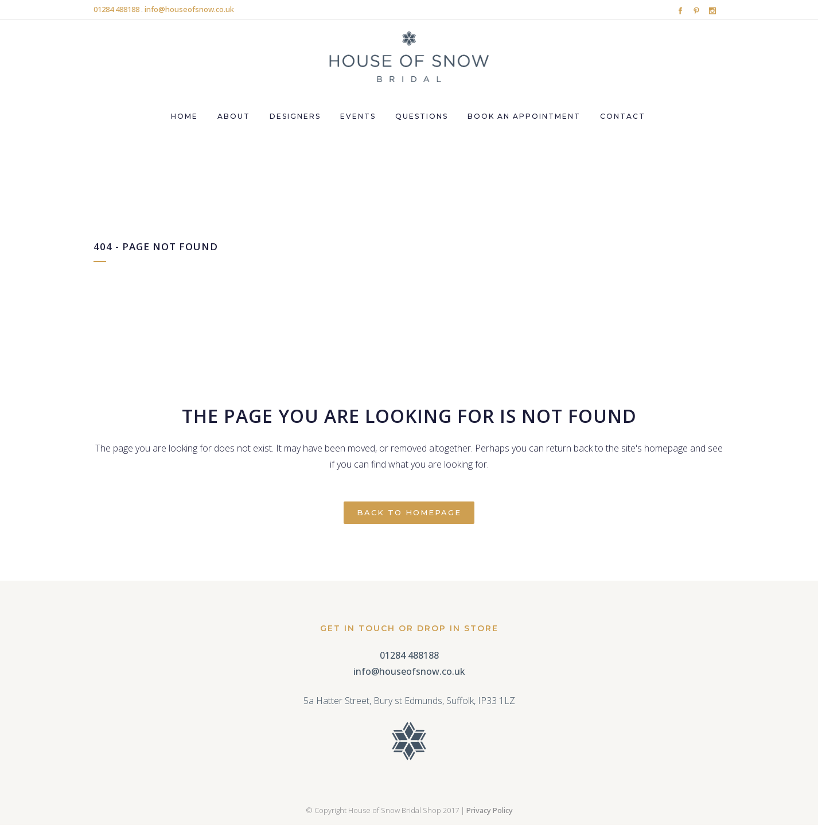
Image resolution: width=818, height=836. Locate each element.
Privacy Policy (489, 810)
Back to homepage (409, 512)
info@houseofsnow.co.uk (189, 9)
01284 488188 (116, 9)
